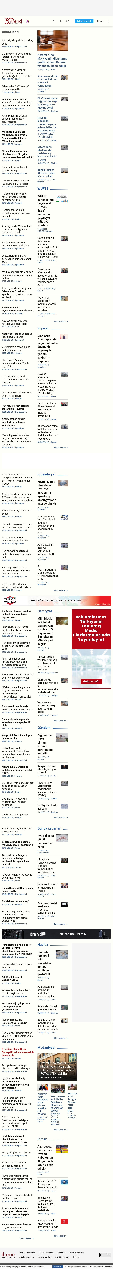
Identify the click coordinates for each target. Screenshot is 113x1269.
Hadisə (42, 945)
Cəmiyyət (44, 611)
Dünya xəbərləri (49, 828)
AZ (67, 21)
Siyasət (43, 328)
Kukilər (76, 1257)
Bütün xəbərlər (60, 321)
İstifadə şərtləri (44, 1257)
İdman (42, 1139)
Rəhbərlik (61, 1253)
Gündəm (44, 728)
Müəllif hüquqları (26, 1257)
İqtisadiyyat (46, 474)
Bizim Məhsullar (77, 1253)
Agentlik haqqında (27, 1253)
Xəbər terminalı (84, 21)
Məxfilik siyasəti (62, 1257)
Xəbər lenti (10, 32)
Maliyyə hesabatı (46, 1253)
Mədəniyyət (46, 1048)
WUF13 (42, 189)
